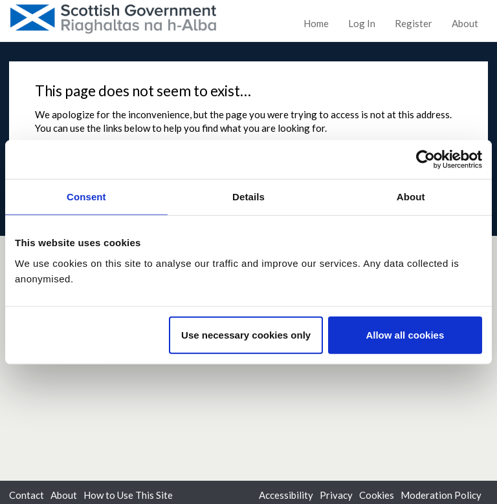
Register (413, 23)
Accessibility (286, 495)
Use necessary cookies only (246, 334)
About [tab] (411, 196)
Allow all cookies (405, 334)
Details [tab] (248, 196)
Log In (361, 23)
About (465, 23)
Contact (26, 495)
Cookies (376, 495)
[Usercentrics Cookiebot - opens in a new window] (425, 159)
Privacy (336, 495)
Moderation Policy (441, 495)
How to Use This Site (128, 495)
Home (316, 23)
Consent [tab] (86, 196)
